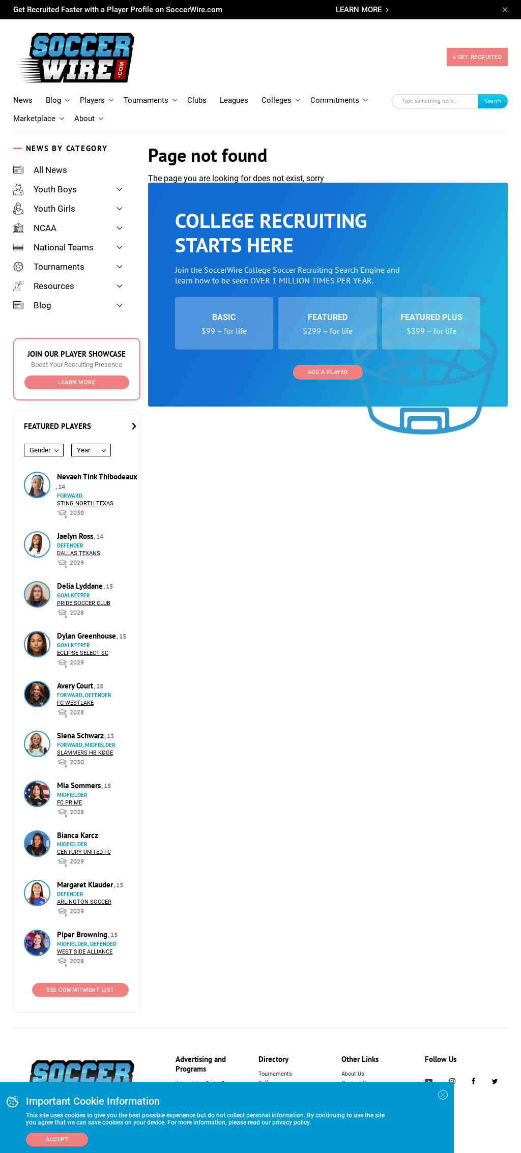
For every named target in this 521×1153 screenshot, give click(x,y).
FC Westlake (75, 703)
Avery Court (76, 685)
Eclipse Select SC (82, 653)
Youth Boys (45, 189)
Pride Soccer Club (83, 603)
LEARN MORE (359, 9)
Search (493, 101)
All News (40, 170)
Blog (53, 100)
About (84, 118)
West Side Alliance (84, 951)
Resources (43, 286)
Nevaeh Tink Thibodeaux (97, 476)
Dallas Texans (78, 553)
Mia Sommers (80, 785)
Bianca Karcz (77, 835)
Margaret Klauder (86, 884)
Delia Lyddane (81, 586)
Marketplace (34, 118)
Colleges (277, 100)
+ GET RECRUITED (477, 57)
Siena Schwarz (81, 735)
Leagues (234, 100)
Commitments (334, 100)
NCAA (34, 228)
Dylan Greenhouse (87, 636)
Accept (57, 1139)
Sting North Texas (85, 503)
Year (83, 450)
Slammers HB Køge (85, 753)
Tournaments (146, 100)
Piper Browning (83, 934)
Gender (40, 450)
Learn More (76, 382)
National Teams (53, 247)
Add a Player (328, 372)
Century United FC (84, 852)
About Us (352, 1074)
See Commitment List (80, 990)
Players (92, 100)
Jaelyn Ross (76, 536)
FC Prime (69, 802)
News (23, 100)
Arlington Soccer (84, 902)
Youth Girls (44, 209)
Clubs (197, 100)
